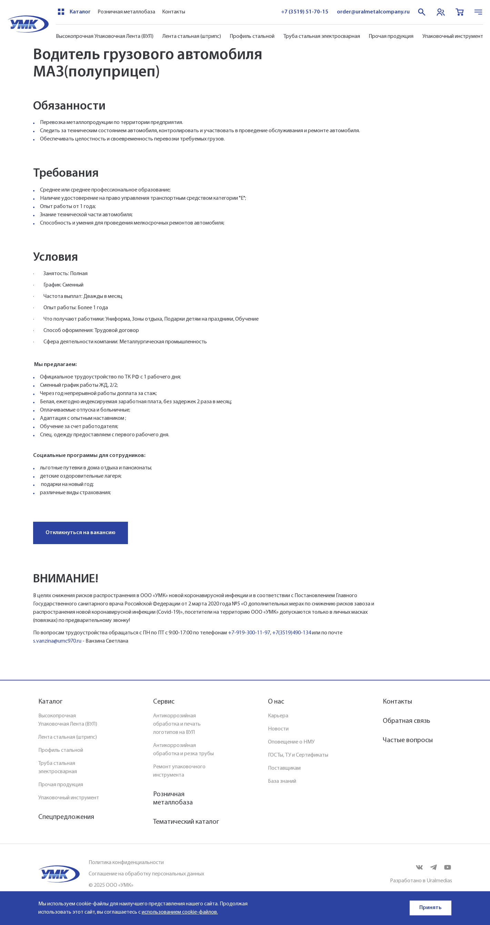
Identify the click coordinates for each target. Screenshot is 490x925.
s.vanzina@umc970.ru (57, 641)
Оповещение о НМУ (291, 742)
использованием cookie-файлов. (180, 912)
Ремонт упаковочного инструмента (179, 771)
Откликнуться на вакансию (81, 533)
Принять (430, 908)
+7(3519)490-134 (291, 633)
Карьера (278, 716)
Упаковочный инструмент (452, 36)
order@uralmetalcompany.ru (373, 12)
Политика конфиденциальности (126, 862)
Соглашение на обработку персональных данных (146, 874)
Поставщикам (284, 768)
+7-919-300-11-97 (249, 633)
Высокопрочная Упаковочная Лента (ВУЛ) (104, 36)
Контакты (173, 12)
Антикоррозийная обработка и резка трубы (183, 750)
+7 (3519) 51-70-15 (304, 12)
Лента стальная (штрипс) (191, 36)
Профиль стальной (252, 36)
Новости (278, 729)
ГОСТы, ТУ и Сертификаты (298, 755)
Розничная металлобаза (126, 12)
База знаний (282, 781)
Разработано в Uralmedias (421, 881)
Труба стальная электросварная (321, 36)
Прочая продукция (391, 36)
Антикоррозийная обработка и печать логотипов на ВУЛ (177, 724)
